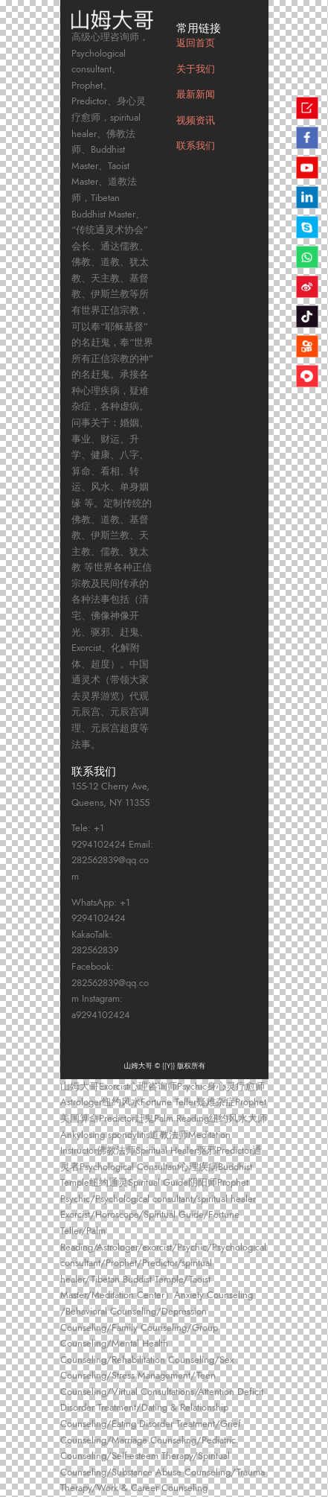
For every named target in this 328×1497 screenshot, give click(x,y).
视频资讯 (195, 120)
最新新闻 (195, 94)
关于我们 (195, 69)
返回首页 (195, 43)
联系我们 (195, 146)
